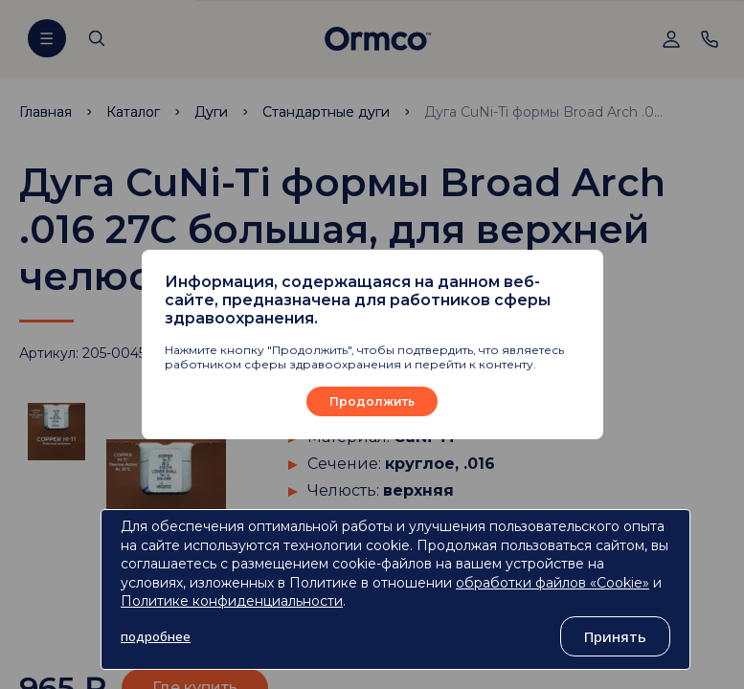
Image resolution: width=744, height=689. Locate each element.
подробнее (156, 636)
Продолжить (372, 401)
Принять (615, 636)
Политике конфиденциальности (232, 601)
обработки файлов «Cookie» (552, 582)
